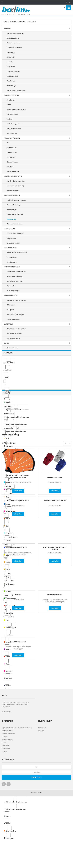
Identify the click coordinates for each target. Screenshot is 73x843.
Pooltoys (10, 167)
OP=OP (6, 343)
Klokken (9, 119)
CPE (5, 382)
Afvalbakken (11, 100)
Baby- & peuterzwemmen (15, 33)
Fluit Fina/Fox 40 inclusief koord (55, 548)
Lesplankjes (11, 67)
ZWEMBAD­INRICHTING (11, 95)
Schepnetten (11, 286)
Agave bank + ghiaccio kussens (16, 415)
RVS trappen (11, 305)
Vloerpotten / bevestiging (15, 314)
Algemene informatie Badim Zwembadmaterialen (17, 728)
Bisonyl (6, 375)
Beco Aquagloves (18, 641)
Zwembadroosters (13, 319)
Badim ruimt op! (12, 348)
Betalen (4, 742)
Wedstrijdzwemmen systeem (16, 200)
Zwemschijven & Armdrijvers (16, 90)
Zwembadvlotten (13, 171)
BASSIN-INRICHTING (11, 295)
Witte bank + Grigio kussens (15, 800)
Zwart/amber (10, 829)
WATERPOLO (8, 324)
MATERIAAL (9, 353)
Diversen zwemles (13, 38)
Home (6, 21)
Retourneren (5, 745)
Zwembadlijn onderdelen (15, 214)
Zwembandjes (11, 86)
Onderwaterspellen (13, 71)
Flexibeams (11, 52)
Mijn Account (42, 728)
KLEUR (7, 393)
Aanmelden (36, 777)
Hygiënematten (12, 114)
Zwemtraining (12, 219)
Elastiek (7, 397)
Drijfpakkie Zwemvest (14, 48)
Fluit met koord (54, 594)
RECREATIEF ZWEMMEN (12, 138)
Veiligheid (10, 310)
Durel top (7, 390)
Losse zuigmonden (13, 243)
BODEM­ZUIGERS (9, 229)
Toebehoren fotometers (15, 281)
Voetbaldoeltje (12, 262)
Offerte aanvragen (7, 740)
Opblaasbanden (12, 162)
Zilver (7, 814)
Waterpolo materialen (14, 334)
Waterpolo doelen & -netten (16, 329)
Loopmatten (11, 157)
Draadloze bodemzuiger (15, 233)
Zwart (7, 822)
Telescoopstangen (13, 291)
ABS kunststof (9, 361)
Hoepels (10, 62)
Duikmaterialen (12, 152)
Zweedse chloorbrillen (14, 224)
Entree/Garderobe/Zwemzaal (17, 110)
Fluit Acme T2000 (54, 477)
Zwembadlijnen (12, 210)
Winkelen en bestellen (8, 734)
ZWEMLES (7, 28)
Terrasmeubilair (12, 133)
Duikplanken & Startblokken (16, 300)
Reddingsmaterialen (14, 129)
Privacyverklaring (7, 731)
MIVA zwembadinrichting (15, 186)
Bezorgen (5, 737)
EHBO (9, 105)
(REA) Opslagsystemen (14, 124)
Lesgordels (10, 57)
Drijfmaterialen (12, 148)
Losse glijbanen (12, 257)
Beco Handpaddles (18, 547)
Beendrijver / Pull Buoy (18, 500)
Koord (18, 594)
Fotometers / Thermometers (16, 272)
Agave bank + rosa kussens (15, 430)
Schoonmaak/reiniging (14, 276)
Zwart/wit (9, 836)
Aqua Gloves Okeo (18, 477)
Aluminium (7, 368)
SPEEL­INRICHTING (10, 248)
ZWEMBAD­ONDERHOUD (12, 267)
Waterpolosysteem (13, 338)
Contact (4, 751)
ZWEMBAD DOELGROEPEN (13, 176)
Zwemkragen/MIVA (13, 191)
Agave (7, 401)
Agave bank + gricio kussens (15, 422)
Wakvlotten (11, 81)
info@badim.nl (6, 711)
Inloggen (41, 731)
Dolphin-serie (11, 238)
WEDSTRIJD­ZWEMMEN (17, 21)
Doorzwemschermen (14, 43)
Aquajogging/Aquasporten (15, 181)
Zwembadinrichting (13, 205)
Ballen (9, 143)
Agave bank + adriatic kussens (16, 408)
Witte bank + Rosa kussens (15, 807)
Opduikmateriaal (12, 76)
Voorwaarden (6, 748)
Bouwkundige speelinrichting (17, 253)
